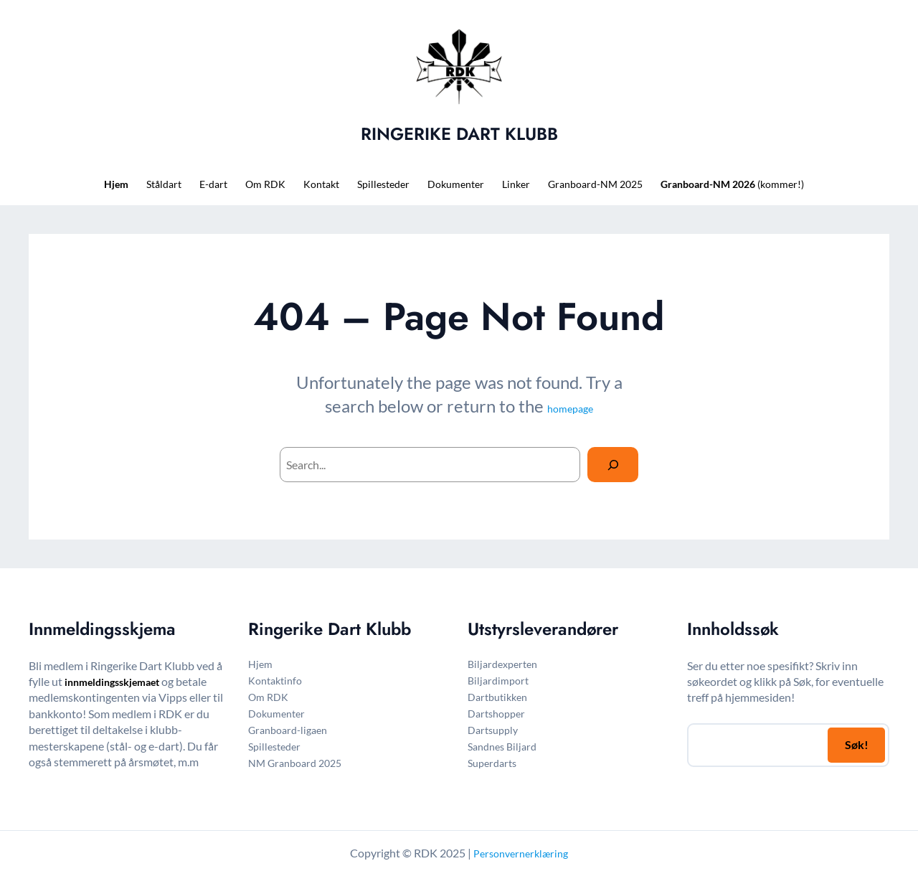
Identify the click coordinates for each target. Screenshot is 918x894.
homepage (570, 409)
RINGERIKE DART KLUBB (459, 133)
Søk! (857, 744)
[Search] (612, 464)
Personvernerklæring (520, 853)
